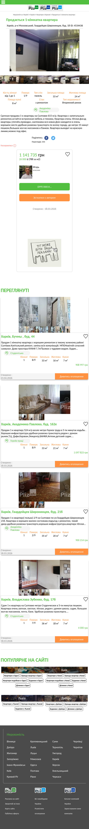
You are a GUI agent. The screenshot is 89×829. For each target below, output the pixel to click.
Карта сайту (10, 808)
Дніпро (10, 747)
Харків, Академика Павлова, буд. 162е (29, 424)
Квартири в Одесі (11, 676)
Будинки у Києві (79, 680)
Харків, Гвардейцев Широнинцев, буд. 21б (32, 512)
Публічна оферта (12, 813)
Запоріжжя (12, 759)
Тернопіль (57, 747)
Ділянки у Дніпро (75, 709)
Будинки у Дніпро (57, 709)
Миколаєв (35, 759)
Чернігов (77, 747)
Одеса (33, 765)
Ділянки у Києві (66, 685)
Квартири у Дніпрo (54, 704)
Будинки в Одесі (36, 680)
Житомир (12, 753)
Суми (55, 741)
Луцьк (33, 753)
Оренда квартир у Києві (74, 676)
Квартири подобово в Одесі (15, 680)
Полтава (34, 770)
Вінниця (11, 741)
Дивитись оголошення (71, 376)
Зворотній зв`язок (12, 804)
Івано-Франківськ (16, 765)
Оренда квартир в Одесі (31, 676)
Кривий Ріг (12, 776)
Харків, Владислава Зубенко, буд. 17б (28, 599)
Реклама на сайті (12, 799)
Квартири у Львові (11, 704)
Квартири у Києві (55, 676)
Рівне (33, 776)
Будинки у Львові (22, 709)
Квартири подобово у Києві (58, 680)
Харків (55, 759)
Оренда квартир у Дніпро (75, 704)
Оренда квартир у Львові (31, 704)
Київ (9, 770)
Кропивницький (38, 741)
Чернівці (77, 741)
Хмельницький (60, 770)
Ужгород (56, 753)
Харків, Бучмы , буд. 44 (18, 336)
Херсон (56, 765)
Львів (33, 747)
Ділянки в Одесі (23, 685)
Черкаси (56, 776)
